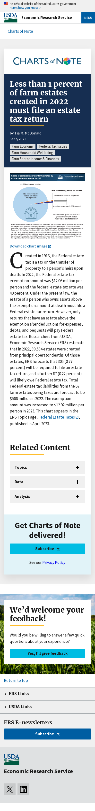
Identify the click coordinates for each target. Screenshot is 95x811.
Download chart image (28, 246)
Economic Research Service (46, 17)
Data (19, 481)
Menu (88, 17)
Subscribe (44, 548)
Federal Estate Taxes (56, 417)
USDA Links (20, 706)
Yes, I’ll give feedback (48, 653)
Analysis (22, 496)
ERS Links (19, 693)
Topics (21, 467)
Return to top (16, 680)
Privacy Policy (53, 562)
